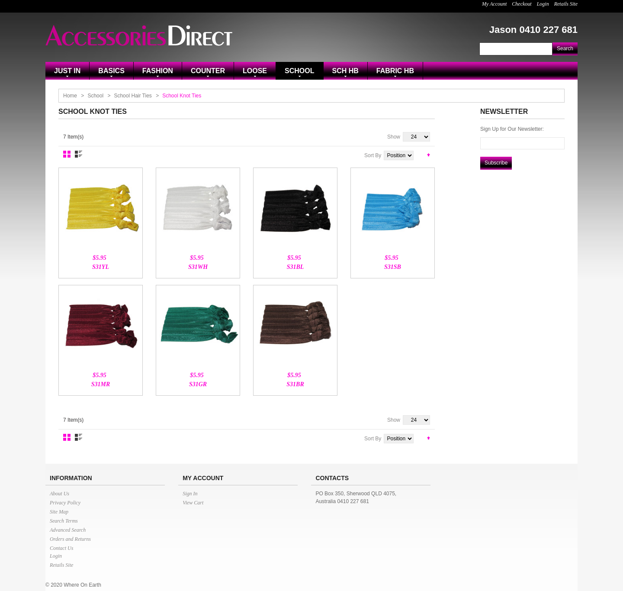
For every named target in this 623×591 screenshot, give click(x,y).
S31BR (295, 384)
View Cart (193, 503)
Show (393, 137)
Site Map (59, 512)
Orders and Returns (70, 539)
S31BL (295, 267)
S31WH (198, 267)
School (95, 96)
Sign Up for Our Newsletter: (512, 129)
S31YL (100, 267)
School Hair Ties (132, 96)
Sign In (190, 494)
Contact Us (61, 548)
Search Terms (64, 521)
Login (543, 4)
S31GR (198, 384)
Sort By (372, 155)
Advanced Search (68, 530)
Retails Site (566, 4)
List (78, 154)
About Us (59, 494)
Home (70, 96)
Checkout (521, 4)
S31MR (100, 384)
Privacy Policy (65, 503)
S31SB (392, 267)
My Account (494, 4)
